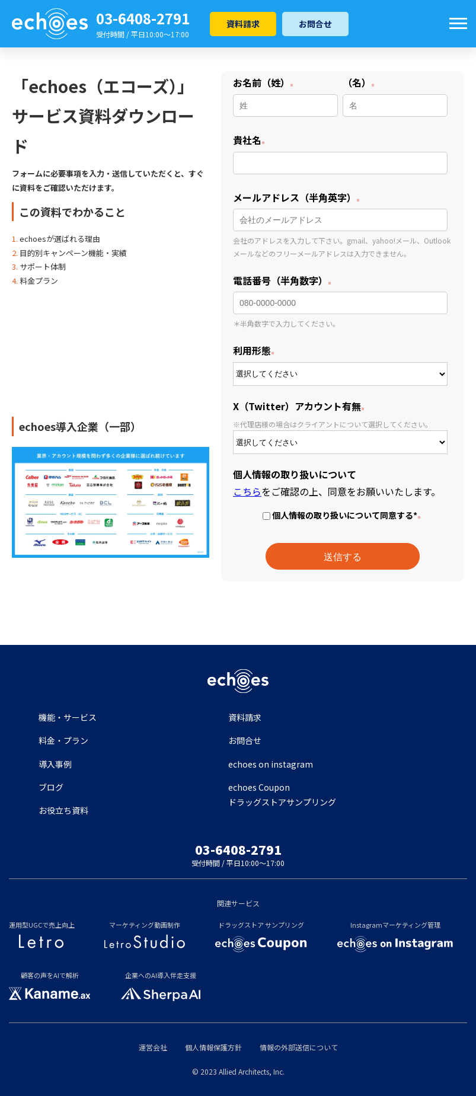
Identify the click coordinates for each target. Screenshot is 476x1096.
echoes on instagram (270, 764)
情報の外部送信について (299, 1047)
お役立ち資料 (63, 810)
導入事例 (55, 764)
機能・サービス (68, 717)
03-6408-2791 (143, 18)
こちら (247, 491)
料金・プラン (63, 740)
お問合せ (315, 24)
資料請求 (243, 24)
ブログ (51, 787)
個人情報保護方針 (213, 1047)
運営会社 (153, 1047)
